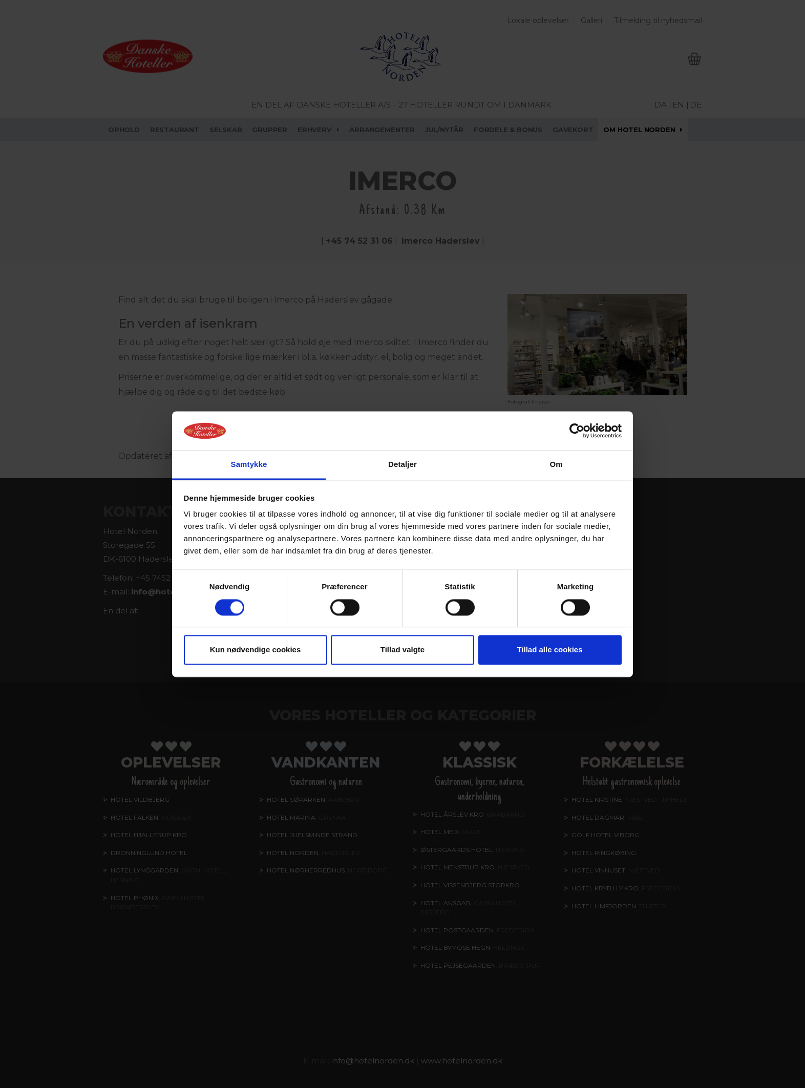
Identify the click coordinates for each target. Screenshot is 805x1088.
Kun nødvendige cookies (255, 650)
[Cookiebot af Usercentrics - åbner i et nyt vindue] (577, 430)
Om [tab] (555, 464)
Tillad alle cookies (549, 650)
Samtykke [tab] (249, 464)
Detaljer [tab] (402, 464)
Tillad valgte (402, 650)
